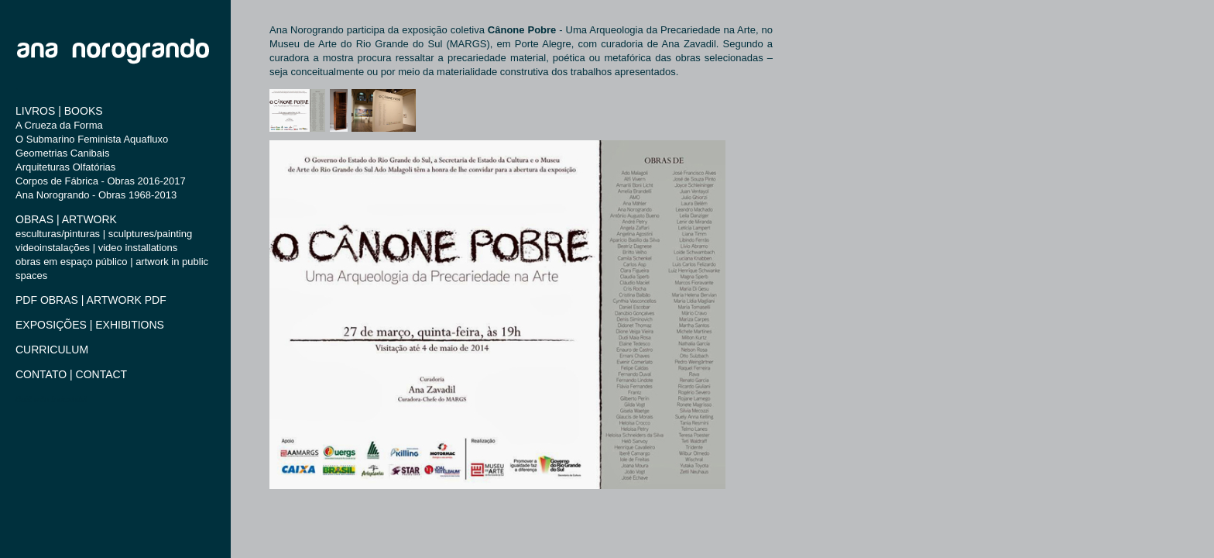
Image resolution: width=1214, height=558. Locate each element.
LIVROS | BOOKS (59, 111)
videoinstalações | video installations (96, 247)
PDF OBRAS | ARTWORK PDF (90, 300)
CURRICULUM (51, 349)
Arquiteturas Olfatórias (65, 167)
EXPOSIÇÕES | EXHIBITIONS (89, 325)
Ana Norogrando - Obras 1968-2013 (96, 195)
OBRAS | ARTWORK (66, 219)
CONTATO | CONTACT (71, 374)
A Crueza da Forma (59, 125)
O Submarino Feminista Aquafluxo (91, 139)
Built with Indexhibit (51, 399)
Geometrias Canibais (62, 153)
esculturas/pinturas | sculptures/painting (103, 233)
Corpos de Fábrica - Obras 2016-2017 (100, 181)
